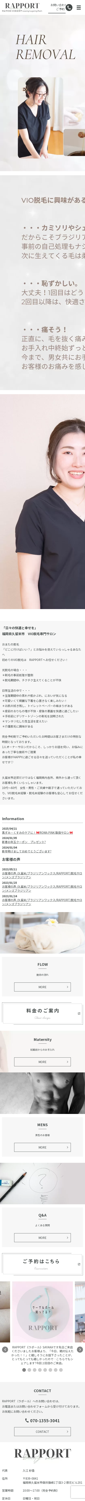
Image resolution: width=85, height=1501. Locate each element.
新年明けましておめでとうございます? (26, 851)
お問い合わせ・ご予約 (60, 7)
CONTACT (42, 1432)
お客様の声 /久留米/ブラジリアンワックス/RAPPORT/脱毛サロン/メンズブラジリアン (42, 875)
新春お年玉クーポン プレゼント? (24, 842)
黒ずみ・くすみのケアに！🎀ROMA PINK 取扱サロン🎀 (37, 832)
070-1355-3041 (45, 1420)
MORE (42, 987)
